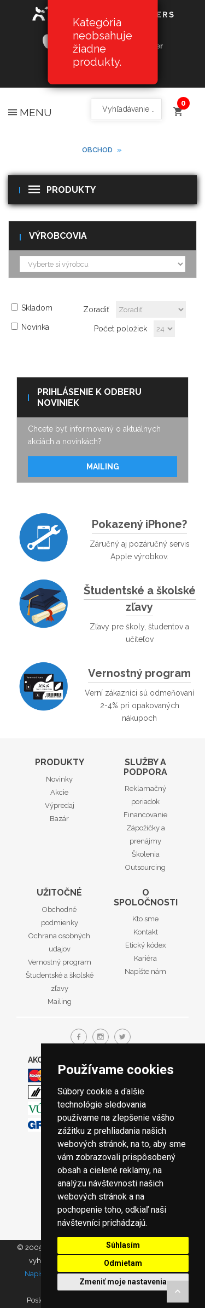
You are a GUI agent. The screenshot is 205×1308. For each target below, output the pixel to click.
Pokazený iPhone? (139, 524)
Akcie (59, 792)
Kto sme (145, 919)
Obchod (97, 150)
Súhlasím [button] (123, 1245)
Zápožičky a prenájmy (145, 834)
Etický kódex (145, 945)
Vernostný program (139, 673)
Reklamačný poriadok (145, 795)
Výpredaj (59, 805)
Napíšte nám (145, 971)
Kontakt (145, 932)
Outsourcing (145, 867)
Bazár (59, 818)
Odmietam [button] (123, 1263)
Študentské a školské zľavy (140, 598)
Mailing (102, 466)
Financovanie (145, 815)
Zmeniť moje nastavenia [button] (123, 1281)
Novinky (59, 779)
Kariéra (145, 958)
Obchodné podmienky (59, 916)
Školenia (146, 854)
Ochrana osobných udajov (59, 942)
